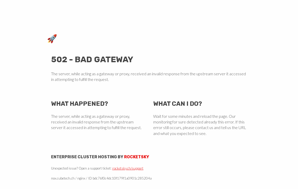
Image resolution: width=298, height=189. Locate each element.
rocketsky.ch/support (128, 168)
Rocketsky (136, 156)
